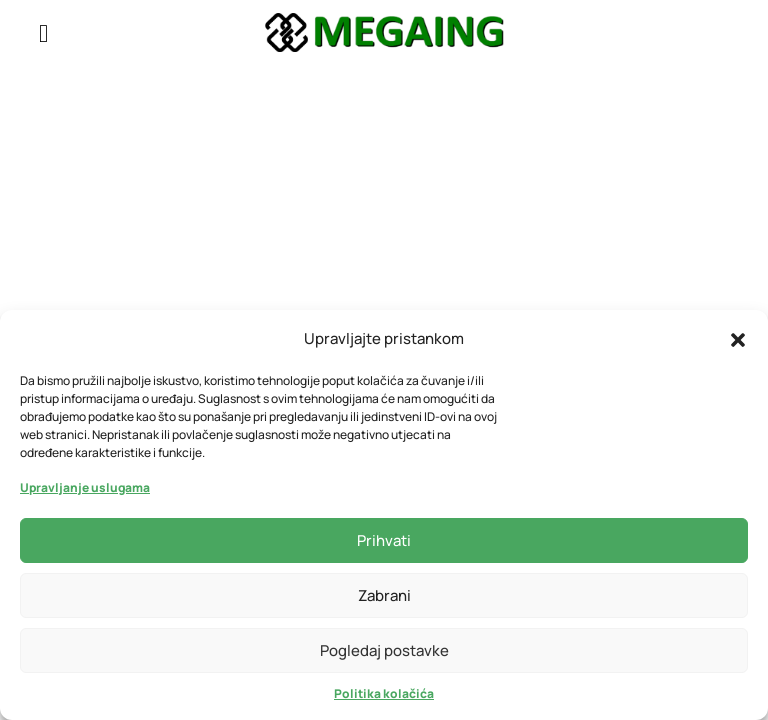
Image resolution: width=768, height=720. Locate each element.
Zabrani (384, 595)
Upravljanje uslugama (85, 487)
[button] (738, 338)
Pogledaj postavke (384, 650)
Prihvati (384, 540)
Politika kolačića (384, 693)
